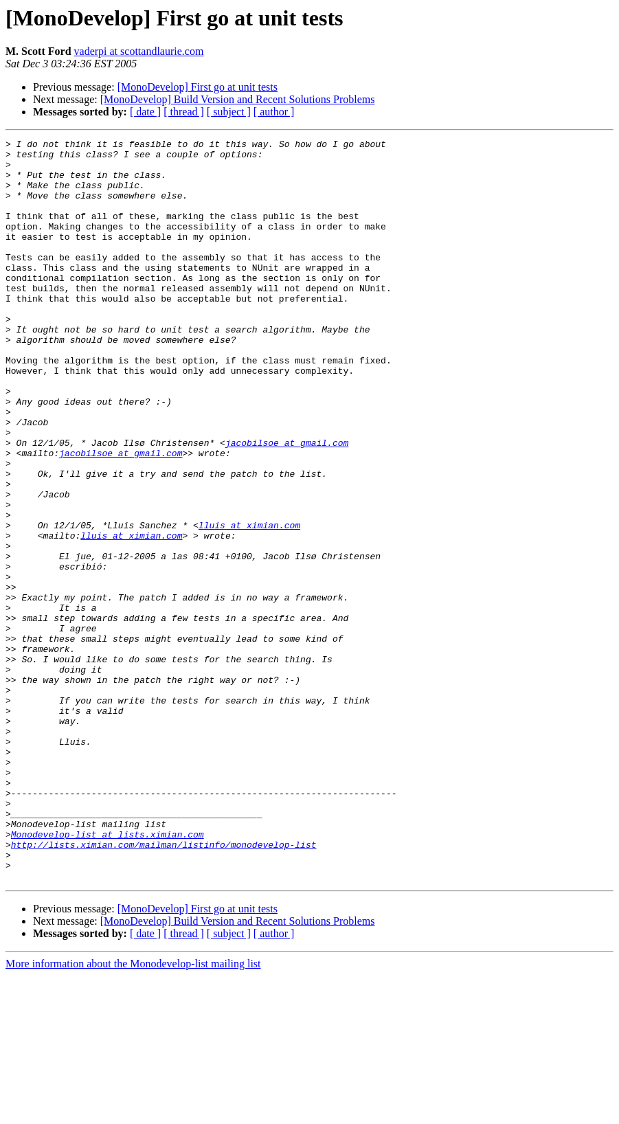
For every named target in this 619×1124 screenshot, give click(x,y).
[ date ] (145, 111)
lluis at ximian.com (249, 603)
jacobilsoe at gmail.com (286, 504)
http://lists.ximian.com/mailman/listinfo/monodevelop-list (164, 986)
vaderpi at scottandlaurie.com (139, 51)
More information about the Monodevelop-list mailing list (133, 1112)
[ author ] (274, 111)
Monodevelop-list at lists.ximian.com (107, 974)
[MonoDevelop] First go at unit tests (197, 87)
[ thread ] (184, 111)
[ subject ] (229, 111)
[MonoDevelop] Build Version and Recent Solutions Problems (237, 99)
